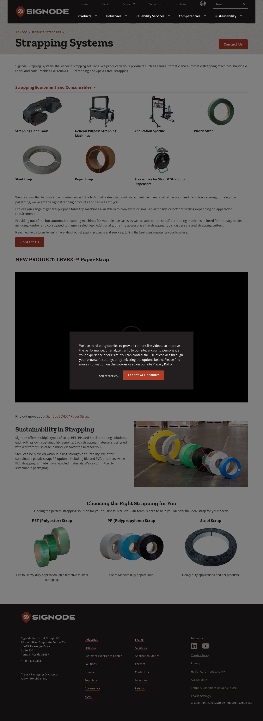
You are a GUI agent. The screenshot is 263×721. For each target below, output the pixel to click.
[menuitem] (84, 16)
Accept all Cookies (144, 375)
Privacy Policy (163, 364)
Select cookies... (109, 376)
